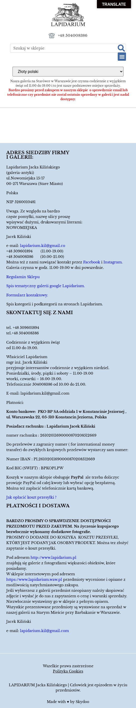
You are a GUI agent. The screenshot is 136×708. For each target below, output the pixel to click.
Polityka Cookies (68, 671)
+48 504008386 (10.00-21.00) (35, 256)
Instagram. (113, 262)
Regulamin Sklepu (23, 277)
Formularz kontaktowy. (27, 295)
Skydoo (82, 702)
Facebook (91, 262)
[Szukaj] (121, 48)
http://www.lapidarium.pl (53, 557)
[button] (122, 56)
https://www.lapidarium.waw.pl (34, 579)
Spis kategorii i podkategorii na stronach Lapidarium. (54, 304)
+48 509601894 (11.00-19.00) (34, 251)
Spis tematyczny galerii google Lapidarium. (45, 286)
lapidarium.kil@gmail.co (42, 245)
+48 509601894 (26, 327)
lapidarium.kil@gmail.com (45, 393)
